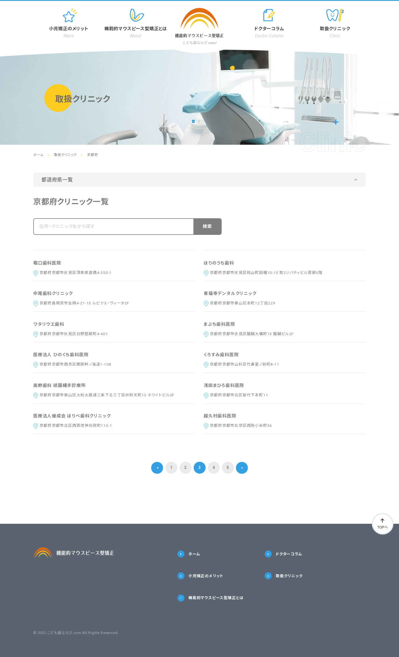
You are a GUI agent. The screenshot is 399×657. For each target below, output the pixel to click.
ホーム (188, 557)
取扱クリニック (284, 579)
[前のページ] (157, 471)
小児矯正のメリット (200, 579)
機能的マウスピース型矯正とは (210, 602)
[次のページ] (242, 471)
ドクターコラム (283, 557)
